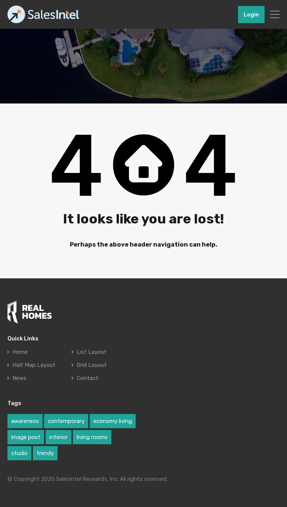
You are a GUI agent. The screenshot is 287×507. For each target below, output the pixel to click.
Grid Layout (92, 365)
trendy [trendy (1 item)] (45, 453)
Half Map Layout (33, 365)
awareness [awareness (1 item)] (25, 421)
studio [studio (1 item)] (19, 453)
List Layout (92, 352)
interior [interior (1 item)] (58, 437)
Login (251, 14)
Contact (87, 378)
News (19, 378)
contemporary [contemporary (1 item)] (66, 421)
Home (20, 352)
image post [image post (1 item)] (25, 437)
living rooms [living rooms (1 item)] (92, 437)
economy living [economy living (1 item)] (112, 421)
